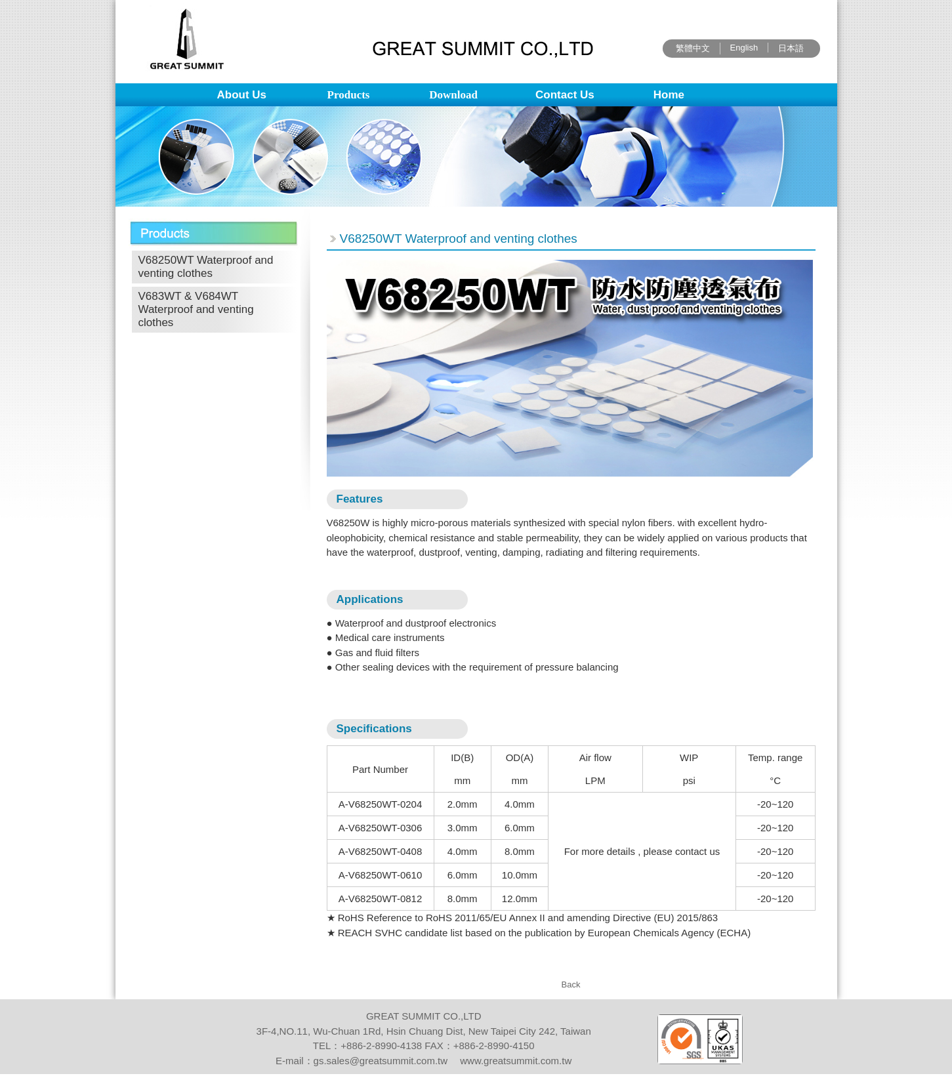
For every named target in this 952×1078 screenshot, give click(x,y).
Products (348, 95)
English (744, 47)
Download (453, 95)
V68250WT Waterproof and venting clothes (206, 267)
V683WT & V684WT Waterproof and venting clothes (196, 309)
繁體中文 (693, 48)
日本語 (791, 48)
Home (668, 95)
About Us (242, 95)
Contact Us (564, 95)
